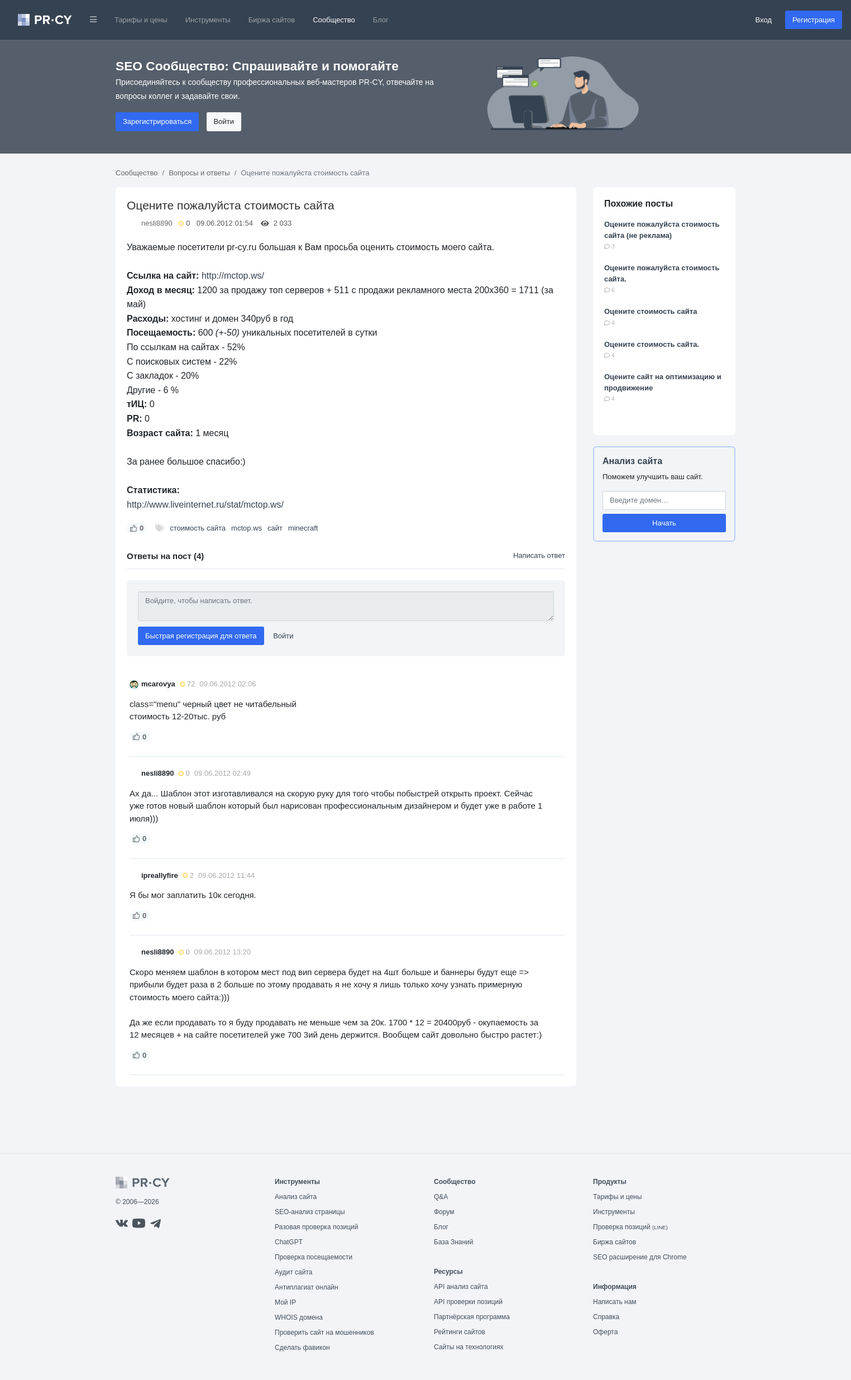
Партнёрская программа (472, 1317)
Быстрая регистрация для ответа (201, 636)
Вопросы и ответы (199, 173)
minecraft (303, 528)
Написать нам (615, 1302)
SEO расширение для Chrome (640, 1257)
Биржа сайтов (271, 20)
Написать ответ (539, 555)
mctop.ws (246, 528)
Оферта (605, 1332)
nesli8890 (157, 223)
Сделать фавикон (302, 1348)
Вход (764, 20)
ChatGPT (289, 1242)
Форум (444, 1212)
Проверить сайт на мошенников (324, 1332)
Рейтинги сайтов (459, 1332)
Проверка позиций (630, 1227)
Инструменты (208, 20)
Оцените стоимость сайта (650, 311)
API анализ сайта (461, 1287)
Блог (381, 20)
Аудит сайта (293, 1272)
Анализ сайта (632, 461)
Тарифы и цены (141, 20)
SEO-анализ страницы (310, 1212)
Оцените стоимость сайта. (651, 344)
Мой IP (285, 1302)
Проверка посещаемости (313, 1257)
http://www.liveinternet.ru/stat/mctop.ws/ (205, 504)
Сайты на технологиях (468, 1347)
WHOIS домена (299, 1317)
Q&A (441, 1197)
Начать (664, 523)
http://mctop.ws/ (233, 275)
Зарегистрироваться (157, 121)
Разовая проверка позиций (316, 1227)
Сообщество (334, 20)
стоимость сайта (198, 528)
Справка (606, 1317)
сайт (275, 528)
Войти (224, 121)
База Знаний (454, 1242)
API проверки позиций (468, 1302)
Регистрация (813, 20)
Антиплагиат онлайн (306, 1287)
